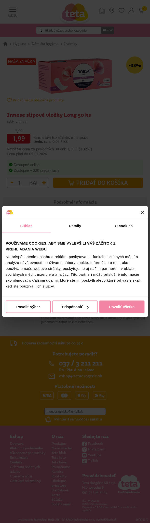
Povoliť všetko (122, 307)
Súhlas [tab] (26, 226)
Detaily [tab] (75, 226)
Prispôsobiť (75, 307)
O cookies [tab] (124, 226)
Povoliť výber (28, 307)
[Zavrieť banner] (142, 212)
